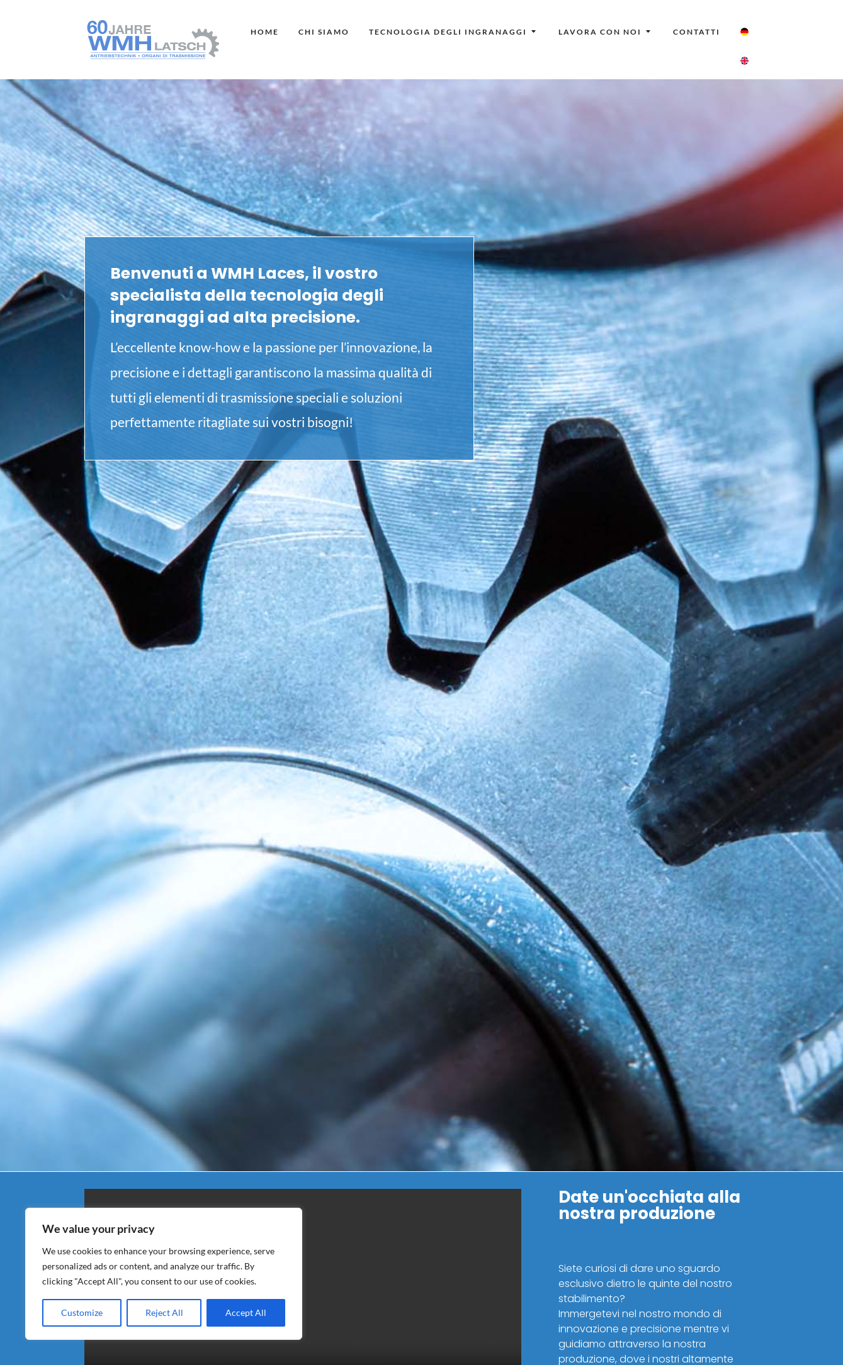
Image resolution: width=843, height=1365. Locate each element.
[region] (163, 1274)
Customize (82, 1312)
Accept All (245, 1312)
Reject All (164, 1312)
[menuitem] (264, 32)
